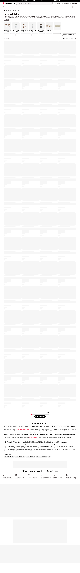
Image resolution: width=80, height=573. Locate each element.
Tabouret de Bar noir (9, 456)
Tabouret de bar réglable (41, 456)
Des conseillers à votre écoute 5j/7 (46, 477)
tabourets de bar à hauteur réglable (22, 429)
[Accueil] (4, 10)
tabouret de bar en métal (33, 437)
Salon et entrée (8, 10)
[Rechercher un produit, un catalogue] (17, 3)
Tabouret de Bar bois (30, 456)
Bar (11, 10)
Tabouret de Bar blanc (19, 456)
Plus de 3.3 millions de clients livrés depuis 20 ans (33, 478)
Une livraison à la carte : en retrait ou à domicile (71, 477)
